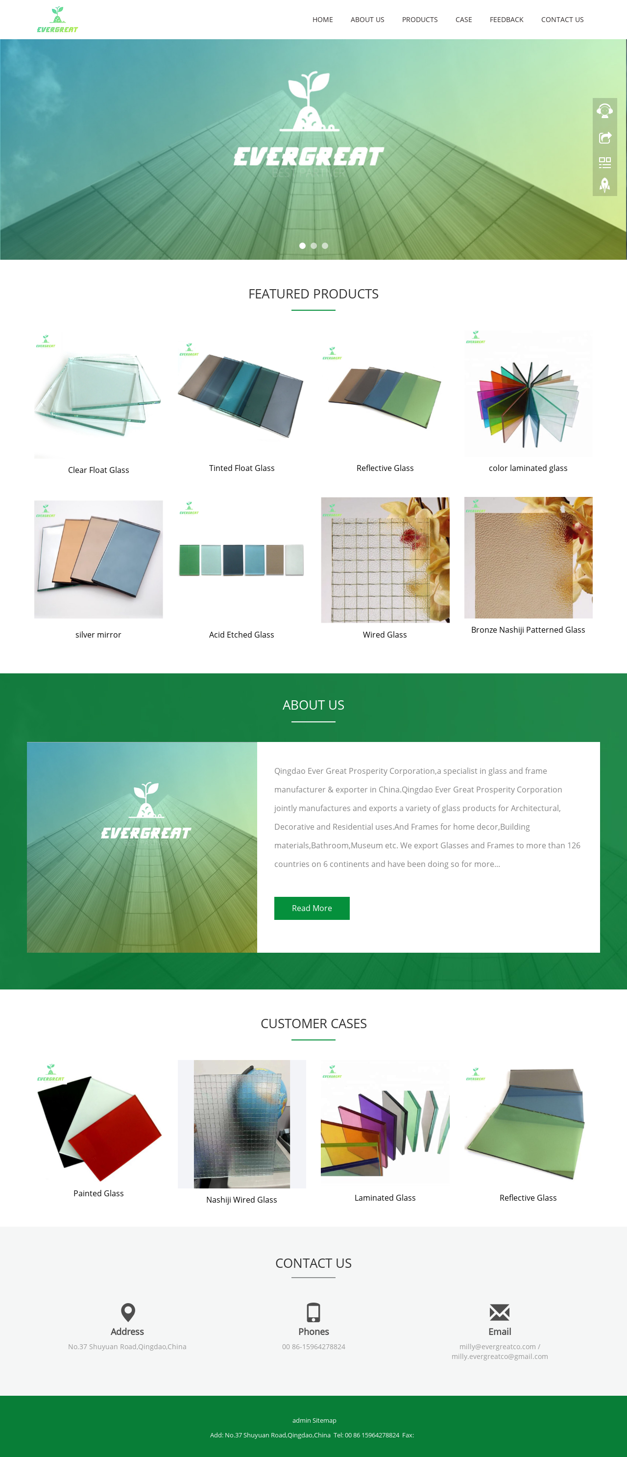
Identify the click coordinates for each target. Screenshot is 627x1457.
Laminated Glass (385, 1197)
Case (464, 19)
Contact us (562, 19)
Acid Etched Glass (241, 634)
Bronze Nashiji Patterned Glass (528, 629)
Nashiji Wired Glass (241, 1199)
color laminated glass (528, 468)
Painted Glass (98, 1193)
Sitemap (325, 1420)
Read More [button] (312, 908)
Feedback (507, 19)
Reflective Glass (385, 468)
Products (420, 19)
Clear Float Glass (98, 470)
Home (323, 19)
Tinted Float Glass (242, 468)
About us (368, 19)
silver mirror (98, 634)
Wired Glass (385, 634)
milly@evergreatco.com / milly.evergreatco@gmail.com (500, 1351)
